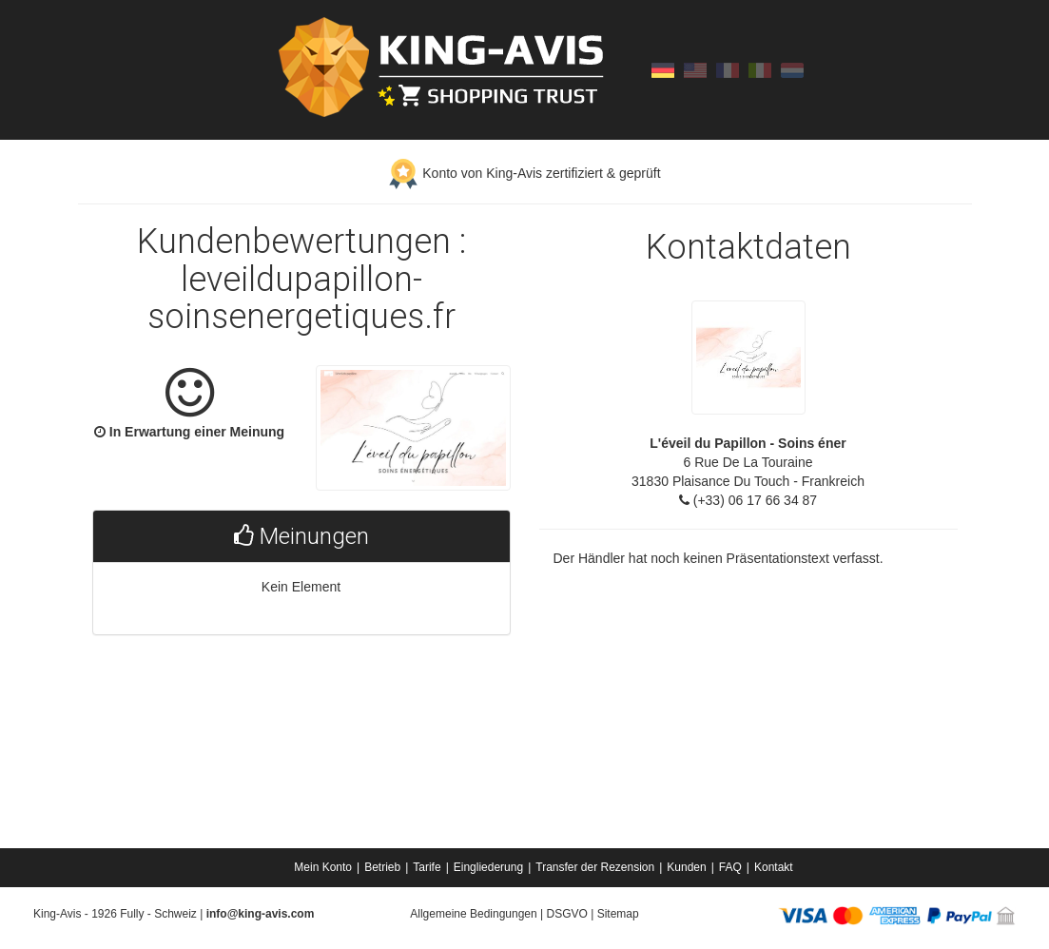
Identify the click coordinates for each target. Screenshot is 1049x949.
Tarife (426, 867)
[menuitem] (324, 867)
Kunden (686, 867)
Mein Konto (323, 867)
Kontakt (773, 867)
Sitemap (618, 913)
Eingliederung (488, 867)
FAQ (730, 867)
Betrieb (382, 867)
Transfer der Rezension (594, 867)
